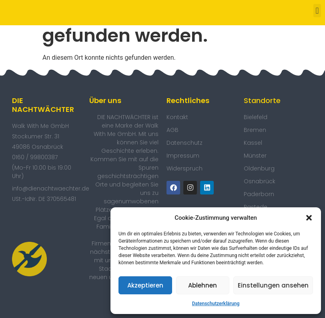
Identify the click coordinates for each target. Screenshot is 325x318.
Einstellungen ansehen (273, 285)
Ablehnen (202, 285)
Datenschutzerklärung (216, 303)
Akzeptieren (145, 285)
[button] (309, 218)
